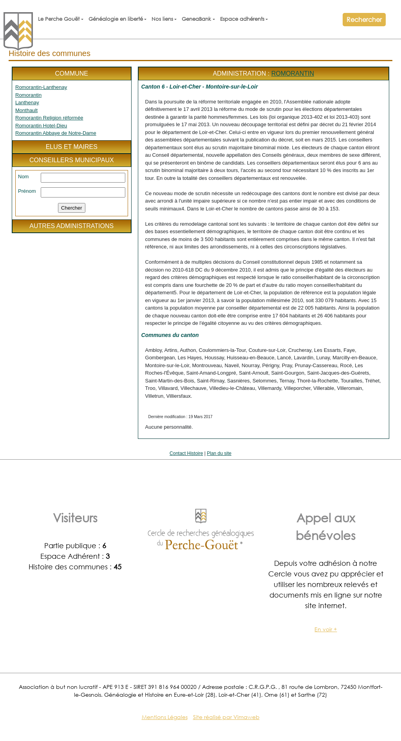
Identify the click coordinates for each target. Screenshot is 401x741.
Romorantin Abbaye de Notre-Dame (55, 133)
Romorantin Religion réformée (49, 118)
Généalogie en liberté (116, 19)
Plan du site (219, 453)
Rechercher (364, 19)
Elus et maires (72, 146)
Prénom (27, 191)
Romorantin (28, 95)
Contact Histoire (186, 453)
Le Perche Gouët (58, 19)
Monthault (26, 110)
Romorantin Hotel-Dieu (41, 126)
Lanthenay (27, 102)
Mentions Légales (165, 717)
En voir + (325, 629)
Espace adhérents (242, 19)
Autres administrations (71, 226)
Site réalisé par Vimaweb (226, 717)
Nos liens (162, 19)
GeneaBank (196, 19)
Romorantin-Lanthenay (41, 87)
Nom (23, 176)
